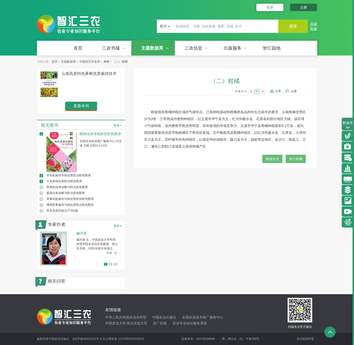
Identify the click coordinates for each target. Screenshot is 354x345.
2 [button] (111, 264)
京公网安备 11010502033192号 (123, 339)
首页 (78, 48)
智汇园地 (271, 48)
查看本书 (81, 106)
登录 (269, 7)
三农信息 (196, 48)
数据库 (348, 125)
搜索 (293, 26)
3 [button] (116, 264)
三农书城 (113, 48)
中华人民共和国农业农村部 (126, 317)
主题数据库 (155, 48)
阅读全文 (272, 159)
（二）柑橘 (120, 61)
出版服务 (235, 48)
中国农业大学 (115, 323)
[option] (81, 249)
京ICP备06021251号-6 (87, 339)
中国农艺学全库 (89, 61)
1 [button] (106, 264)
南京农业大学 (137, 323)
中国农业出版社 (164, 317)
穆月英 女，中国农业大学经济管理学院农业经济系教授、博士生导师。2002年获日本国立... (97, 244)
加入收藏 (296, 159)
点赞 (297, 91)
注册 (303, 7)
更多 (117, 125)
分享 (278, 91)
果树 (106, 61)
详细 (109, 253)
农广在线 (160, 323)
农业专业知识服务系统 (190, 323)
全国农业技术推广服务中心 (202, 317)
